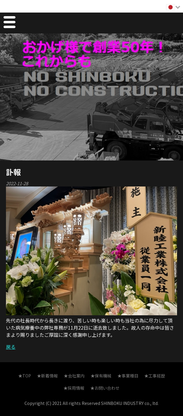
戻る (10, 346)
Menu (9, 23)
